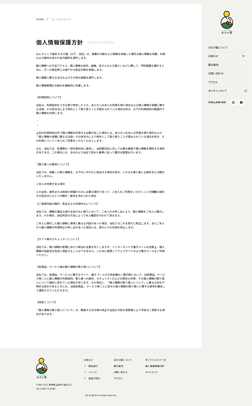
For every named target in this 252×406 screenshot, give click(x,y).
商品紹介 (91, 366)
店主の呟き (92, 378)
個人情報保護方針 (154, 366)
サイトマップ (151, 372)
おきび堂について (218, 47)
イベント (90, 372)
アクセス (213, 82)
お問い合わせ (215, 73)
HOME (40, 19)
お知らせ (213, 56)
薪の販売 (213, 65)
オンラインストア (217, 90)
